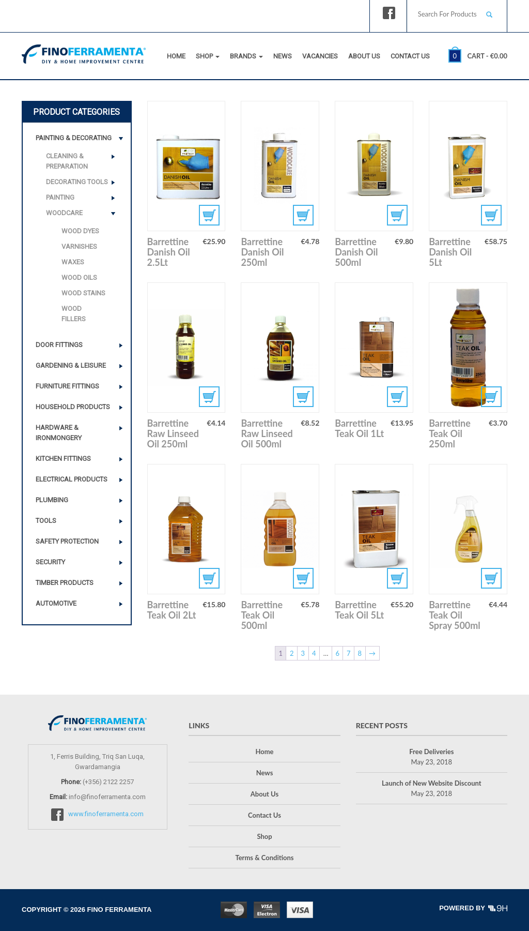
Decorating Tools (77, 182)
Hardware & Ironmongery (59, 433)
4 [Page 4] (314, 653)
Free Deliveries (431, 751)
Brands (246, 56)
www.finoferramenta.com (106, 814)
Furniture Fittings (67, 386)
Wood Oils (79, 277)
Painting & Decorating (74, 138)
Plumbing (52, 500)
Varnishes (79, 246)
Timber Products (65, 583)
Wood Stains (83, 293)
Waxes (72, 262)
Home (176, 56)
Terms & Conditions (264, 857)
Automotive (56, 603)
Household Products (73, 407)
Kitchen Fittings (63, 458)
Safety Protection (67, 541)
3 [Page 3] (303, 653)
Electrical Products (71, 479)
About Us (364, 56)
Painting (60, 197)
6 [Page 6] (337, 653)
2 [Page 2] (292, 653)
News (282, 56)
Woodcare (64, 213)
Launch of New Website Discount (431, 783)
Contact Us (410, 56)
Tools (46, 520)
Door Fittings (59, 345)
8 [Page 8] (359, 653)
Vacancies (320, 56)
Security (50, 562)
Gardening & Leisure (71, 365)
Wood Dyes (80, 231)
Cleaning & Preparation (67, 161)
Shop (208, 56)
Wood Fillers (73, 314)
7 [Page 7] (349, 653)
